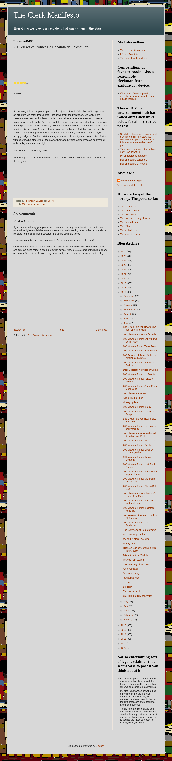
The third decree (128, 214)
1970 (124, 648)
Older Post (101, 329)
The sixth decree (129, 230)
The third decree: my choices (135, 218)
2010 (124, 643)
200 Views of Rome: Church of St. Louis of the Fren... (140, 495)
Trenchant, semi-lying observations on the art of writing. (138, 150)
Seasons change (131, 573)
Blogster (127, 587)
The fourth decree (129, 222)
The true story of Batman (136, 564)
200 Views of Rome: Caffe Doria (139, 334)
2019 (124, 283)
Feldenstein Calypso (132, 180)
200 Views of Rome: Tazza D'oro (139, 346)
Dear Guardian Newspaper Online (140, 370)
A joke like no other (133, 398)
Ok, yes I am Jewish (133, 559)
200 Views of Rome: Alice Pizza (139, 440)
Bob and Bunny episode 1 (133, 159)
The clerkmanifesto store (133, 50)
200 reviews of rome (31, 204)
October (128, 305)
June (126, 323)
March (127, 610)
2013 (124, 638)
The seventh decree (130, 234)
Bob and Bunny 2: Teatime (133, 163)
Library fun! (129, 543)
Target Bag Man (131, 577)
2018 (124, 287)
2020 (124, 278)
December (129, 296)
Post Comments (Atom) (40, 335)
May (126, 601)
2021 (124, 274)
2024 (124, 260)
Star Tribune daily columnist (137, 596)
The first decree (128, 206)
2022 (124, 269)
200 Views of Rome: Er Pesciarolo (140, 350)
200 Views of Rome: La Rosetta (139, 374)
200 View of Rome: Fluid (135, 393)
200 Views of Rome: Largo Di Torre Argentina (138, 451)
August (127, 314)
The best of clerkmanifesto (133, 58)
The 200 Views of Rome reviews (139, 530)
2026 (124, 251)
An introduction (130, 568)
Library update (130, 402)
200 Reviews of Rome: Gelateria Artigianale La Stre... (139, 356)
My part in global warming (136, 539)
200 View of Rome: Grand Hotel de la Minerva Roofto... (139, 434)
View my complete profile (130, 185)
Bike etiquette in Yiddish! (135, 555)
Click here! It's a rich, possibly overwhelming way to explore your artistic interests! (137, 96)
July (126, 318)
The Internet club (131, 591)
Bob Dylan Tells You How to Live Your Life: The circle (139, 328)
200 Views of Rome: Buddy (137, 407)
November (129, 300)
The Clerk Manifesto (46, 14)
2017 (124, 292)
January (128, 619)
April (126, 606)
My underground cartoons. (133, 155)
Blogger (100, 746)
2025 (124, 256)
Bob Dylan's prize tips (134, 534)
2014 (124, 634)
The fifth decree (128, 226)
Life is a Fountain (129, 54)
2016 (124, 625)
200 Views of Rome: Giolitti (137, 445)
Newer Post (20, 329)
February (129, 615)
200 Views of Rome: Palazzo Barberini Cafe (138, 502)
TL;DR (126, 582)
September (130, 309)
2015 (124, 630)
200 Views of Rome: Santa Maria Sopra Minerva (140, 473)
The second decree (130, 210)
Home (61, 329)
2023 (124, 265)
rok (43, 204)
